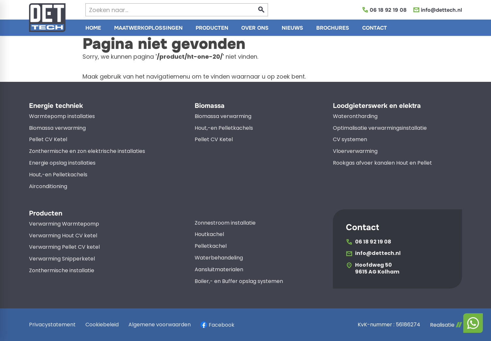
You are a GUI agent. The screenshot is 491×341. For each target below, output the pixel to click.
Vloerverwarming (355, 151)
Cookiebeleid (102, 324)
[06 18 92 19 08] (384, 10)
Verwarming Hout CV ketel (63, 235)
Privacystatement (52, 324)
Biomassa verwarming (57, 128)
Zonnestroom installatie (225, 223)
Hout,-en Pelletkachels (58, 174)
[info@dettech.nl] (437, 10)
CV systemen (350, 139)
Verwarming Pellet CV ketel (64, 247)
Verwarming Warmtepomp (64, 224)
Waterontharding (355, 116)
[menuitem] (93, 28)
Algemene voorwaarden (159, 324)
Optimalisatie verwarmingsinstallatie (380, 128)
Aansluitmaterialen (219, 269)
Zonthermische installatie (61, 270)
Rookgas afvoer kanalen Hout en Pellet (382, 163)
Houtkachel (209, 234)
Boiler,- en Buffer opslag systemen (239, 281)
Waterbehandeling (219, 258)
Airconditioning (48, 186)
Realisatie (446, 324)
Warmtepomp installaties (62, 116)
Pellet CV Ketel (48, 139)
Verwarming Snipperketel (62, 259)
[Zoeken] (164, 10)
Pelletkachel (211, 246)
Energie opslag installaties (62, 163)
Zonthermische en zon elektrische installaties (87, 151)
